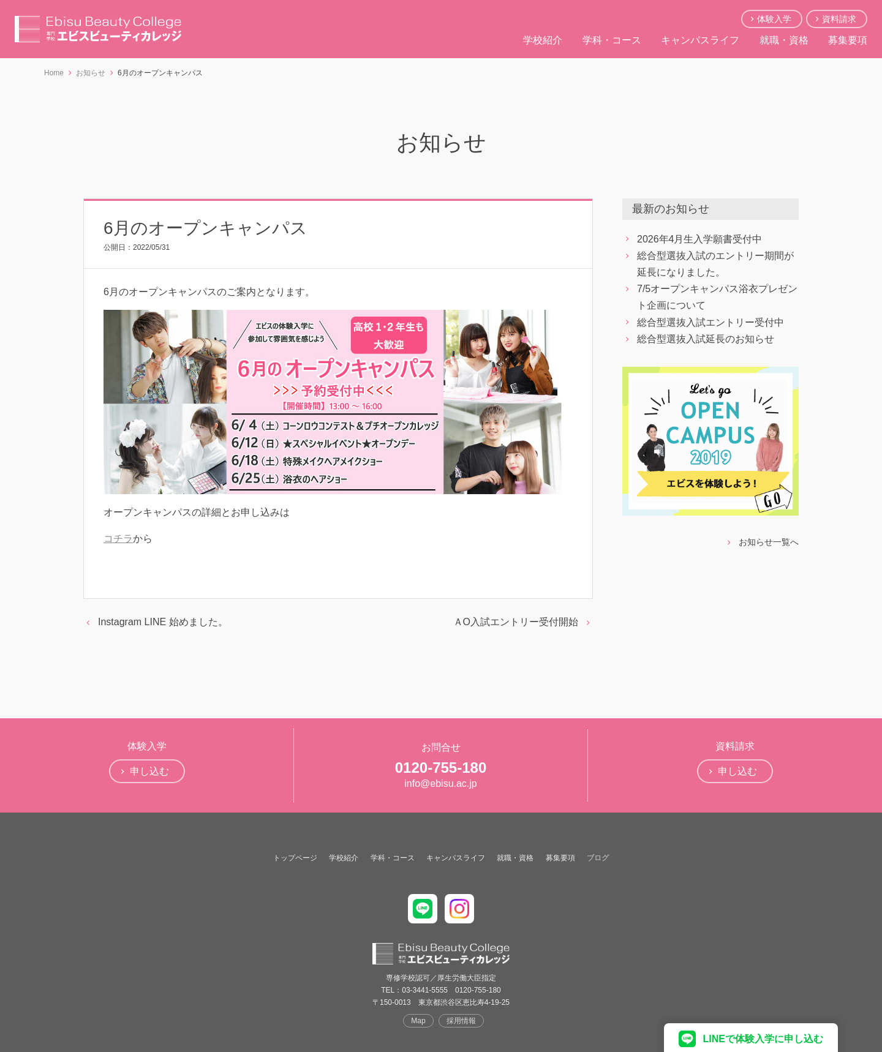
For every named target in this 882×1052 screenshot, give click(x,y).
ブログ (598, 858)
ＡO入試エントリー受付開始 (515, 622)
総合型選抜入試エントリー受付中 (710, 322)
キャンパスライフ (700, 40)
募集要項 (847, 40)
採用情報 (461, 1020)
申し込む (149, 771)
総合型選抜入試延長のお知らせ (705, 339)
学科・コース (611, 40)
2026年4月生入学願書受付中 (700, 239)
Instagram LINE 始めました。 (163, 622)
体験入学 (774, 19)
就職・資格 (784, 40)
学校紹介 (542, 40)
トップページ (295, 858)
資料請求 (839, 19)
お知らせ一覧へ (769, 542)
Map (418, 1020)
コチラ (118, 538)
